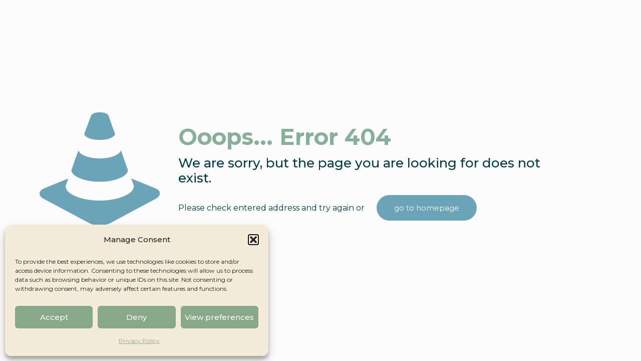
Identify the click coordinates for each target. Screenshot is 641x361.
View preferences (219, 317)
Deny (136, 317)
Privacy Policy (139, 340)
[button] (253, 240)
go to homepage (426, 208)
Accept (54, 317)
